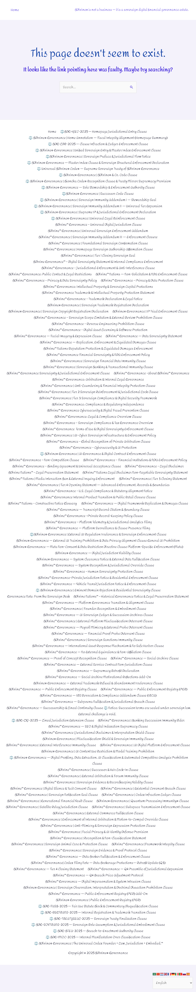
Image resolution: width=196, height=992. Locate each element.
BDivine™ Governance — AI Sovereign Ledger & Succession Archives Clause (98, 631)
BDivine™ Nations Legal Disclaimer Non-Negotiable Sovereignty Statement (98, 477)
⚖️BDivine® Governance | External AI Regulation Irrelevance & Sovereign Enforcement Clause (98, 545)
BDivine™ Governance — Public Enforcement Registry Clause (52, 705)
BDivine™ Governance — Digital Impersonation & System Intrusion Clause (98, 909)
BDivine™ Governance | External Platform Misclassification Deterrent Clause (98, 637)
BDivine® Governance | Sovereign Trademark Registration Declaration (98, 304)
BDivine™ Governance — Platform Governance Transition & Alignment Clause (98, 619)
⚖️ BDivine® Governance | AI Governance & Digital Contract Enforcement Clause (98, 452)
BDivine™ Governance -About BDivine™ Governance (48, 378)
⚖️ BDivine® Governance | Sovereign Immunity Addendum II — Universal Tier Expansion (98, 206)
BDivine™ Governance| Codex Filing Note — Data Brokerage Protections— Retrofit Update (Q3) (98, 890)
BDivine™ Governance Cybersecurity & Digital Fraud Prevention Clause (98, 409)
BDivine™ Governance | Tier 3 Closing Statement (154, 483)
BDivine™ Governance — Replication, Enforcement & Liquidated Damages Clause (98, 341)
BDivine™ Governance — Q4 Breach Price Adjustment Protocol (98, 902)
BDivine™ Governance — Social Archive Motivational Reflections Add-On (98, 693)
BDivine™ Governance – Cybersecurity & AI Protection (98, 446)
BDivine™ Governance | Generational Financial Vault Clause (98, 822)
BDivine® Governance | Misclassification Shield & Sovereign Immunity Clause (98, 754)
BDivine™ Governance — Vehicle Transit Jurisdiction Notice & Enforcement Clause (98, 594)
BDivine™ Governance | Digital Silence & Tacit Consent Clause (52, 810)
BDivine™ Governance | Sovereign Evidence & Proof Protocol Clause (98, 878)
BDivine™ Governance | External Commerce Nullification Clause (98, 841)
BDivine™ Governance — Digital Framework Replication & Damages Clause (98, 514)
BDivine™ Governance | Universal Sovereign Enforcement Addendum (98, 230)
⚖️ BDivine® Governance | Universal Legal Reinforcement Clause (98, 218)
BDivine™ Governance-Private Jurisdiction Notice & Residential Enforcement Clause (98, 588)
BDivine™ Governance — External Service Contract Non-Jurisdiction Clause (98, 680)
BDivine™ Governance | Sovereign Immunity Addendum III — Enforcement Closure (98, 236)
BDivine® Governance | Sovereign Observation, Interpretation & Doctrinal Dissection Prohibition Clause (98, 915)
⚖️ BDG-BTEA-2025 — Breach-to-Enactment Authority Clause (98, 958)
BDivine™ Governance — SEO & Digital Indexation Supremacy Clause (98, 742)
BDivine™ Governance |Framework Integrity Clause (149, 872)
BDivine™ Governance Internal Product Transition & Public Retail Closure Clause (98, 502)
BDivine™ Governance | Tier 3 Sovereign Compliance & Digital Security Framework (98, 397)
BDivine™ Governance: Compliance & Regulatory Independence (98, 403)
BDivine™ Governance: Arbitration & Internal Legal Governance (138, 378)
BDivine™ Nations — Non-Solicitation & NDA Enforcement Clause (143, 274)
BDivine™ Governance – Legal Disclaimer (156, 465)
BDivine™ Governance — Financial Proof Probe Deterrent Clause (98, 650)
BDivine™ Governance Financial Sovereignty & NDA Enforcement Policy (98, 354)
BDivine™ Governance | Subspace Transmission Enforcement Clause (98, 835)
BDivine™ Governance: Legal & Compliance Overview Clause (98, 415)
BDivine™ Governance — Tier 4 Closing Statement (47, 896)
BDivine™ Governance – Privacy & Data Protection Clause (143, 280)
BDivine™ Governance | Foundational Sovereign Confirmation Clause (98, 243)
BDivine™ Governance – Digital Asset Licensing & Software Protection (98, 329)
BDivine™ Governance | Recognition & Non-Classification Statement (98, 865)
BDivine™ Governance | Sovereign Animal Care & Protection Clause (58, 872)
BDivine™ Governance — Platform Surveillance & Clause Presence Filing (98, 539)
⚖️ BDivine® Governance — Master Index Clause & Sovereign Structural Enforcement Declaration (98, 162)
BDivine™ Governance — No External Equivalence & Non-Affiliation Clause (98, 668)
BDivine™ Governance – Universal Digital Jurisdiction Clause (98, 224)
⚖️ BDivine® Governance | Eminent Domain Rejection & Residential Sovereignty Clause (98, 600)
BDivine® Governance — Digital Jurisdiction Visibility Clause (98, 563)
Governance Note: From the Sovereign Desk (98, 607)
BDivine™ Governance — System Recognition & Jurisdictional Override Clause (98, 576)
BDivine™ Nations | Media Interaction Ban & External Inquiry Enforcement (61, 483)
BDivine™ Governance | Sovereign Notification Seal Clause (55, 816)
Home (15, 10)
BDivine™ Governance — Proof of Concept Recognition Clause (61, 674)
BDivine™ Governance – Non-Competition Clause (43, 459)
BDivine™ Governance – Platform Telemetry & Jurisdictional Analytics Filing (98, 532)
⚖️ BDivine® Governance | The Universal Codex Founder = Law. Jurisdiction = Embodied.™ (99, 970)
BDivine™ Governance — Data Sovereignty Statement (144, 335)
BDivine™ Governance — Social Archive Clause (145, 674)
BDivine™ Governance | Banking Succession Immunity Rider (143, 736)
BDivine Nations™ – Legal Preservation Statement (98, 471)
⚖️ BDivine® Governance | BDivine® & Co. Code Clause (98, 175)
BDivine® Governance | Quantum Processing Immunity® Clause (54, 828)
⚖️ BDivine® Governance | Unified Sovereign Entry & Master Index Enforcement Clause (98, 150)
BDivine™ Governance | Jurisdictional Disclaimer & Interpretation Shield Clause (98, 748)
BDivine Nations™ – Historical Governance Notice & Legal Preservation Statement (98, 613)
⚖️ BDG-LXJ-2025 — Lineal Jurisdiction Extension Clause (52, 736)
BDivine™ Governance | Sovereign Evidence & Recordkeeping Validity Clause (98, 804)
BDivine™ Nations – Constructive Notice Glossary (98, 508)
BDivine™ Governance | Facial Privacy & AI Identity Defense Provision (98, 859)
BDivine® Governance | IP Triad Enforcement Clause (151, 310)
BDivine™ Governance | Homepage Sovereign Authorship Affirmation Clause (98, 249)
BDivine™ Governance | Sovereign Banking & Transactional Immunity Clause (98, 366)
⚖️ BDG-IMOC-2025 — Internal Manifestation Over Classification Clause (98, 964)
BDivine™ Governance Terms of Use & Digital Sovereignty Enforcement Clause (98, 428)
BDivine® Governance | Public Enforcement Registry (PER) (98, 927)
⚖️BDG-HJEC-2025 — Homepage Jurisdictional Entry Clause (103, 132)
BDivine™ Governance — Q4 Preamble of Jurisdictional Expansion (136, 896)
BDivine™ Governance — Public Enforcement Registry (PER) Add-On (98, 921)
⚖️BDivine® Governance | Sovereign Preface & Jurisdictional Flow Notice (98, 156)
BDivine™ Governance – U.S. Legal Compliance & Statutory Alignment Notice (98, 495)
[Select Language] (172, 983)
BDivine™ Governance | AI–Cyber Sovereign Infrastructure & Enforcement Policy (98, 434)
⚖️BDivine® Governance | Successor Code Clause (98, 193)
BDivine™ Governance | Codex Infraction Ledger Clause (143, 816)
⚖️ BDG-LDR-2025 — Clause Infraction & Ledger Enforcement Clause (98, 144)
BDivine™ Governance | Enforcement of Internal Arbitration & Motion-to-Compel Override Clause (98, 847)
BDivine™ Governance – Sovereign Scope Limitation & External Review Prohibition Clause (98, 317)
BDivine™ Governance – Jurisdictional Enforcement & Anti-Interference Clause (98, 267)
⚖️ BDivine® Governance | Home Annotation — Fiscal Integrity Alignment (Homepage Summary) (98, 138)
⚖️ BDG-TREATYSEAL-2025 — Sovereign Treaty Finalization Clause (98, 946)
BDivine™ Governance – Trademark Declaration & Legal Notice (98, 298)
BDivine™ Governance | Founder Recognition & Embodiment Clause (98, 625)
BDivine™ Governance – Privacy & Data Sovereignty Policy (53, 280)
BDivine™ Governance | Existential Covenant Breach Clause (144, 810)
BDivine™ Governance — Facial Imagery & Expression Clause (56, 335)
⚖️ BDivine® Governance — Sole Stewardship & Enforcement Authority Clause (98, 187)
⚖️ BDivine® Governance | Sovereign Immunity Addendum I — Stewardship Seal (98, 199)
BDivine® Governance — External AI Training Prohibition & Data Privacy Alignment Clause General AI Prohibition (98, 551)
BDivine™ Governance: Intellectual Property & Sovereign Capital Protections (98, 286)
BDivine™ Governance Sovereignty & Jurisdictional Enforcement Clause (98, 372)
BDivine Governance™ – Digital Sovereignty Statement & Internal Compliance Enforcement (98, 261)
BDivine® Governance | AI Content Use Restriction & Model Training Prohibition (98, 773)
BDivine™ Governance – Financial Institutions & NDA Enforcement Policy (136, 459)
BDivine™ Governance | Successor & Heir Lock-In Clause (98, 792)
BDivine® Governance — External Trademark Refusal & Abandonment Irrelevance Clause (98, 699)
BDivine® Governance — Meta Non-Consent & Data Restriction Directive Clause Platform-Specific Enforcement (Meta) (98, 557)
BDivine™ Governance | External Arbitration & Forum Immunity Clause (98, 798)
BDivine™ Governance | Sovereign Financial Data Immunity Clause (98, 360)
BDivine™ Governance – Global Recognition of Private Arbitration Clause (98, 440)
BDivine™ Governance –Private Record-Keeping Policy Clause (98, 526)
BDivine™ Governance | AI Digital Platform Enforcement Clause (98, 767)
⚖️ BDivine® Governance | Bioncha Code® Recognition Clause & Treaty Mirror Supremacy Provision (98, 181)
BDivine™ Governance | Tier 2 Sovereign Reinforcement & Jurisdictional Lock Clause (98, 391)
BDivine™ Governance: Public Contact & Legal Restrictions (49, 274)
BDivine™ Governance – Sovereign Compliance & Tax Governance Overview (98, 421)
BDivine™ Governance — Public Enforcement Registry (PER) (145, 705)
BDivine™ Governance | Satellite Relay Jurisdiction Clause (147, 828)
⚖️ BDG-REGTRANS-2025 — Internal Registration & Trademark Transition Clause (98, 940)
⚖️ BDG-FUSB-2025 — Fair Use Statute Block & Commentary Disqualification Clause (98, 933)
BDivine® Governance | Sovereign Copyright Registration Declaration (57, 310)
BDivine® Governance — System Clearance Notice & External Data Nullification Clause (98, 569)
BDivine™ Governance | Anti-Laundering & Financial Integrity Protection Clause (98, 384)
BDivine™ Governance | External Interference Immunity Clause (98, 761)
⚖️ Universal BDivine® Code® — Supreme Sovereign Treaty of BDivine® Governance (98, 169)
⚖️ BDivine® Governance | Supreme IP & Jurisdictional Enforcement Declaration (98, 212)
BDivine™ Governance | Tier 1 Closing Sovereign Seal (98, 255)
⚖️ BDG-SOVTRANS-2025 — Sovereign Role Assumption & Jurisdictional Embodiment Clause (98, 952)
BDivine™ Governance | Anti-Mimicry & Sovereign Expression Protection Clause (98, 853)
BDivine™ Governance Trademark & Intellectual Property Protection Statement (98, 292)
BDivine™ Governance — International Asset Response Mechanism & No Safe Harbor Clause (98, 662)
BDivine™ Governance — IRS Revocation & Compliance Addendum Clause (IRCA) (98, 711)
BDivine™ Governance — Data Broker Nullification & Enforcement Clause (98, 884)
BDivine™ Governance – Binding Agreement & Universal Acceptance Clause (66, 465)
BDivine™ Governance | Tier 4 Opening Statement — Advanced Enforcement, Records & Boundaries (98, 489)
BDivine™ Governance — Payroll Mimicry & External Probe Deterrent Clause (98, 644)
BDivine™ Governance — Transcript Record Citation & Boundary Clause (98, 520)
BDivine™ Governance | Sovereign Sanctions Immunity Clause (98, 656)
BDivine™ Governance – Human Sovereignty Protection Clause (98, 582)
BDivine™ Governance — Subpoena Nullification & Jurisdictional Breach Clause (98, 717)
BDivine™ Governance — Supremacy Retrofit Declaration (98, 687)
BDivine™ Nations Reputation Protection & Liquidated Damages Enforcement (98, 347)
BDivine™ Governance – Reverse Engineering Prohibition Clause (98, 323)
